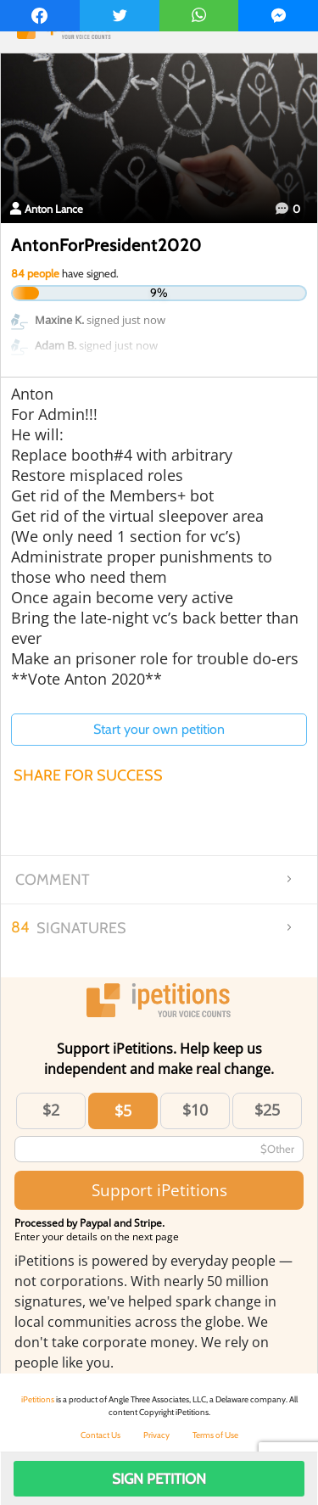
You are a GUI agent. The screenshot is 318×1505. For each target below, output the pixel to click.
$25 (267, 1109)
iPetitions (37, 1399)
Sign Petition (159, 1478)
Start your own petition (159, 729)
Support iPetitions (159, 1189)
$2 (50, 1109)
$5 (122, 1110)
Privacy (156, 1435)
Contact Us (100, 1435)
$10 (195, 1109)
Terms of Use (215, 1435)
